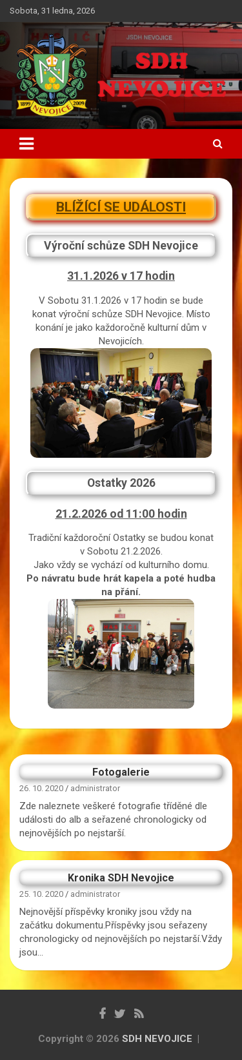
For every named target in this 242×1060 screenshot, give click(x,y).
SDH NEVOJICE (157, 1039)
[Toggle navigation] (26, 144)
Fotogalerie (121, 772)
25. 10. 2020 (41, 894)
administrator (95, 788)
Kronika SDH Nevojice (121, 878)
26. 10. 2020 (41, 788)
